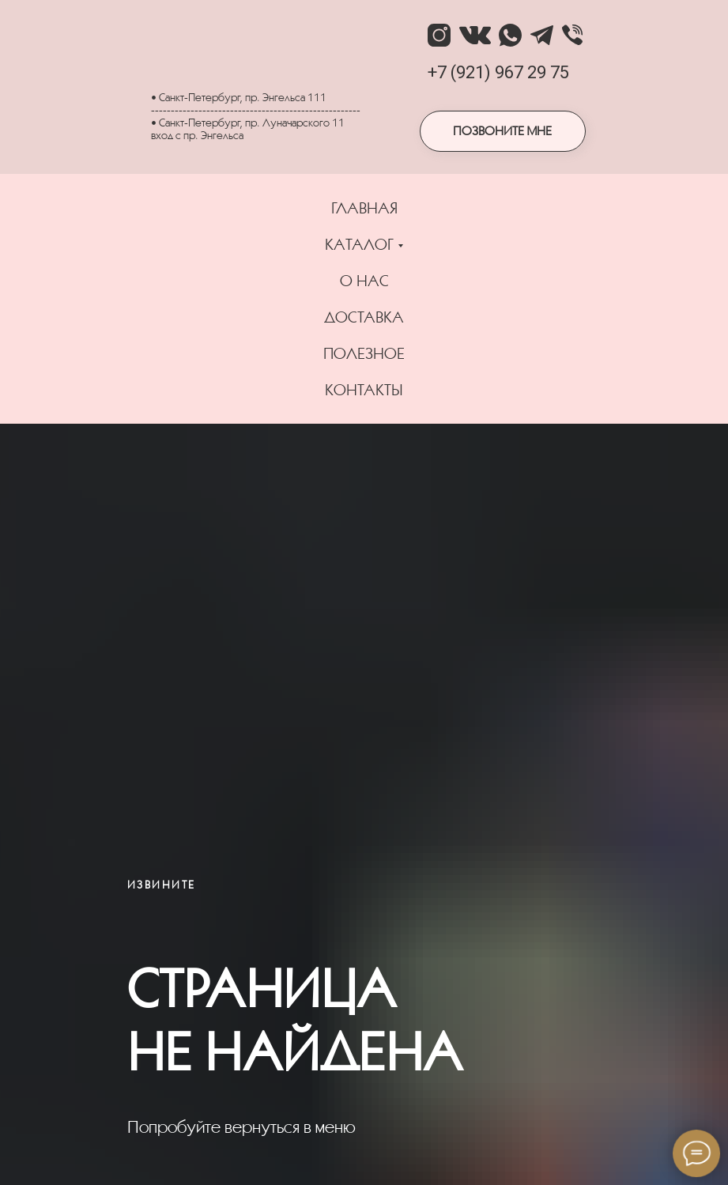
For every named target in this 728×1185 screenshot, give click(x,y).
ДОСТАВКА (364, 317)
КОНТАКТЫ (364, 389)
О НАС (364, 280)
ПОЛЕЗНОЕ (364, 353)
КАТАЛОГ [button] (359, 244)
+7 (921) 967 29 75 (498, 72)
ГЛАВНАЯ (364, 208)
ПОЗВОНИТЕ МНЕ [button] (502, 131)
